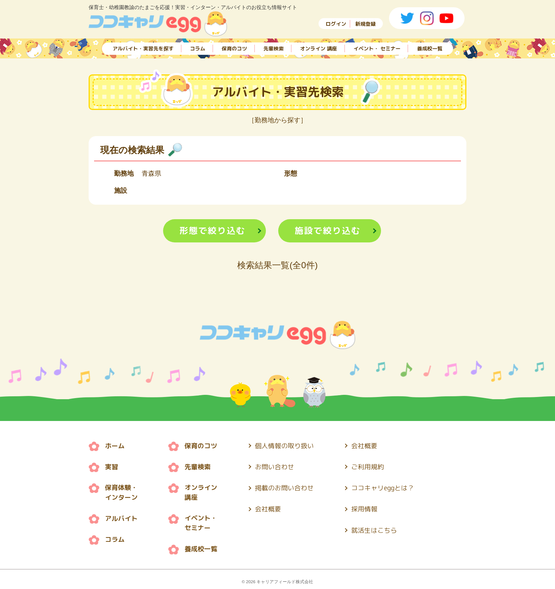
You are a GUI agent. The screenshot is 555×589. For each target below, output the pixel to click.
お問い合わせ (274, 466)
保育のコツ (234, 48)
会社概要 (268, 507)
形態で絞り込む (212, 231)
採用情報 (365, 507)
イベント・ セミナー (377, 48)
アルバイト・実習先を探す (143, 48)
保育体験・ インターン (121, 492)
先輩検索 (273, 48)
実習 (111, 466)
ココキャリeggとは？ (383, 487)
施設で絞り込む (328, 231)
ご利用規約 (368, 466)
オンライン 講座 (318, 48)
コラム (197, 48)
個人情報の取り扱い (284, 445)
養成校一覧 (429, 48)
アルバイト (121, 517)
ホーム (115, 445)
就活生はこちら (374, 528)
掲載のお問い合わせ (284, 487)
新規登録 (365, 23)
